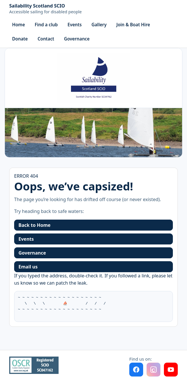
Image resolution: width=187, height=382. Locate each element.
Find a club (46, 24)
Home (18, 24)
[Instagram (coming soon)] (153, 370)
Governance (77, 39)
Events (75, 24)
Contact (46, 39)
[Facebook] (136, 370)
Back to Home (34, 225)
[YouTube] (171, 370)
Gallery (98, 24)
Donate (20, 39)
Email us (28, 267)
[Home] (45, 9)
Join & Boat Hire (133, 24)
